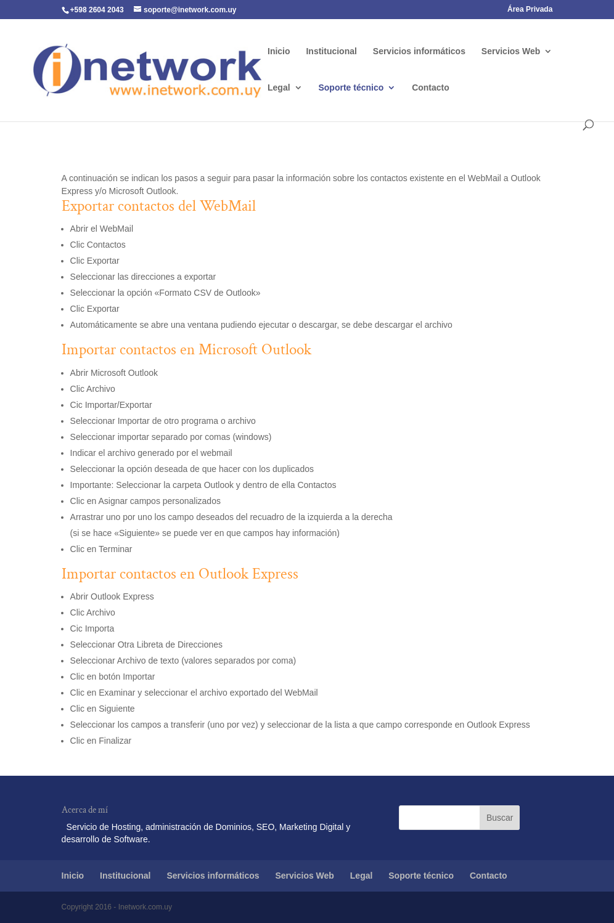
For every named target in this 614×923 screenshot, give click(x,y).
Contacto (430, 87)
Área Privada (529, 10)
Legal (279, 87)
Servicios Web (510, 51)
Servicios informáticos (419, 51)
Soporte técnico (350, 87)
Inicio (279, 51)
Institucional (331, 51)
